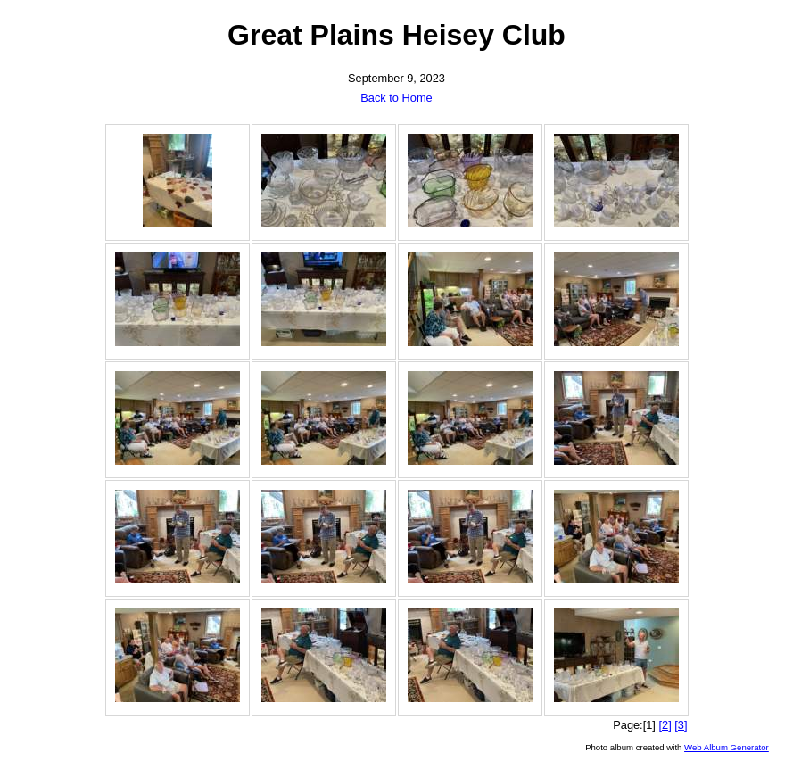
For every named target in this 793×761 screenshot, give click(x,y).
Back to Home (396, 97)
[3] (680, 725)
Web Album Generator (726, 747)
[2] (664, 725)
